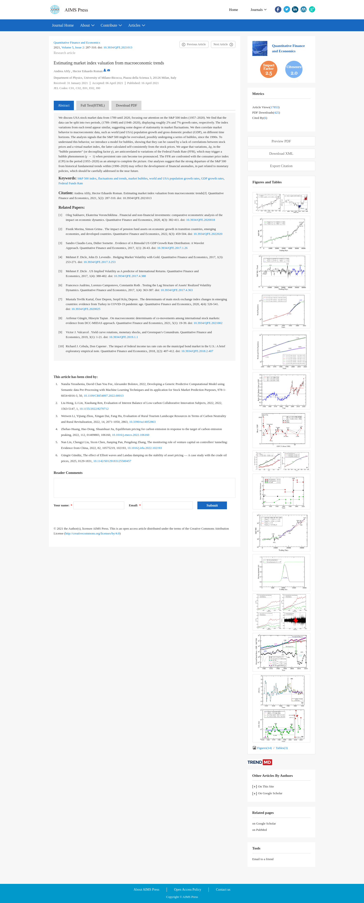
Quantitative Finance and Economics (77, 42)
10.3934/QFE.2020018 (200, 220)
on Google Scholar (264, 823)
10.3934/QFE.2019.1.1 (123, 337)
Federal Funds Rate (71, 183)
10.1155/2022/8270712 (94, 408)
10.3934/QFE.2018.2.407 (197, 351)
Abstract (64, 105)
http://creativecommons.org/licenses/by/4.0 (92, 533)
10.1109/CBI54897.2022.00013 (104, 395)
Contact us (223, 889)
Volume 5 (68, 47)
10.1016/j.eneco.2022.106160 (130, 435)
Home (233, 10)
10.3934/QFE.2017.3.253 (100, 262)
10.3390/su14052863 (142, 422)
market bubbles (138, 178)
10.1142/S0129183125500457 (112, 461)
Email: (135, 505)
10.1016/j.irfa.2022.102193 (144, 448)
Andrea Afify (62, 71)
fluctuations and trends (112, 178)
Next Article (221, 44)
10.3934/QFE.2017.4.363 (177, 290)
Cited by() (259, 118)
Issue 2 (79, 47)
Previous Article (196, 44)
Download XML (281, 153)
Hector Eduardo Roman (87, 71)
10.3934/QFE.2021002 (208, 323)
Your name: (63, 505)
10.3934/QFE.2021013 (117, 47)
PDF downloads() (266, 112)
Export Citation (281, 166)
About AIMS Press (146, 889)
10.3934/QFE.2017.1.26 (172, 248)
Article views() (266, 107)
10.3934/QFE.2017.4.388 (130, 276)
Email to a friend (263, 859)
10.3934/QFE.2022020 (208, 234)
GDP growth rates (212, 178)
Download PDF (126, 105)
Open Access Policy (187, 889)
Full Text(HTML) (93, 105)
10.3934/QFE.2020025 (85, 309)
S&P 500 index (86, 178)
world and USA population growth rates (174, 178)
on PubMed (259, 830)
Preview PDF (281, 141)
